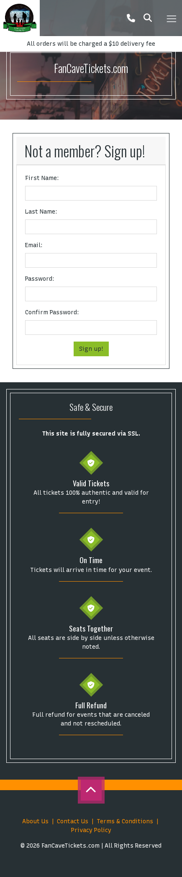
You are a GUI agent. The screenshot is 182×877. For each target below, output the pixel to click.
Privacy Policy (91, 830)
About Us (35, 821)
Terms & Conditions (125, 821)
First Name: (42, 178)
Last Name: (41, 211)
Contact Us (72, 821)
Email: (34, 245)
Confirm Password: (52, 312)
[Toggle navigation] (171, 18)
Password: (39, 278)
